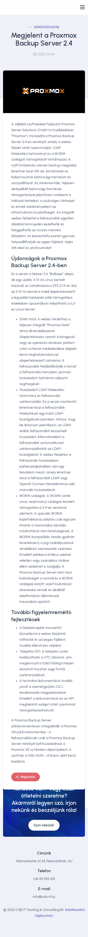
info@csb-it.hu (44, 897)
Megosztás (25, 777)
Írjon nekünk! (44, 825)
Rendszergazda (46, 27)
